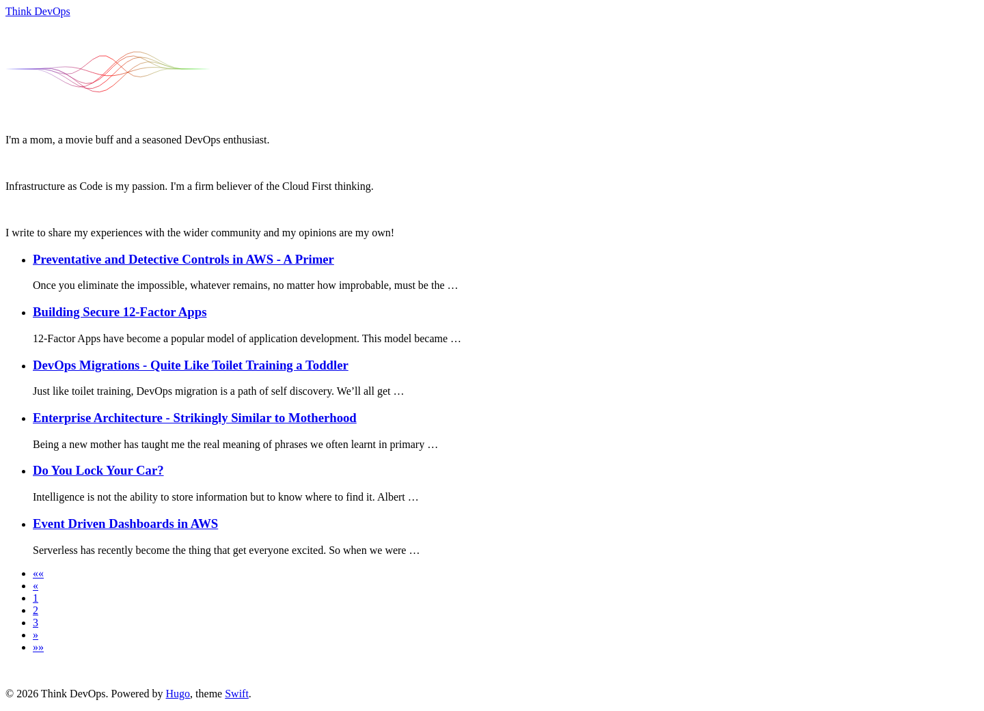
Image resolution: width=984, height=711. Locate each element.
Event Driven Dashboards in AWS (125, 523)
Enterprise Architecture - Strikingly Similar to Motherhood (195, 417)
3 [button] (35, 622)
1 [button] (35, 598)
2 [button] (35, 610)
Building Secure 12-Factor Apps (119, 312)
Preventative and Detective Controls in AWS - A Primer (183, 259)
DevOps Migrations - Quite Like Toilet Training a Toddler (190, 365)
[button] (38, 573)
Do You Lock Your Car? (98, 470)
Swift (237, 693)
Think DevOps (37, 11)
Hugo (178, 693)
